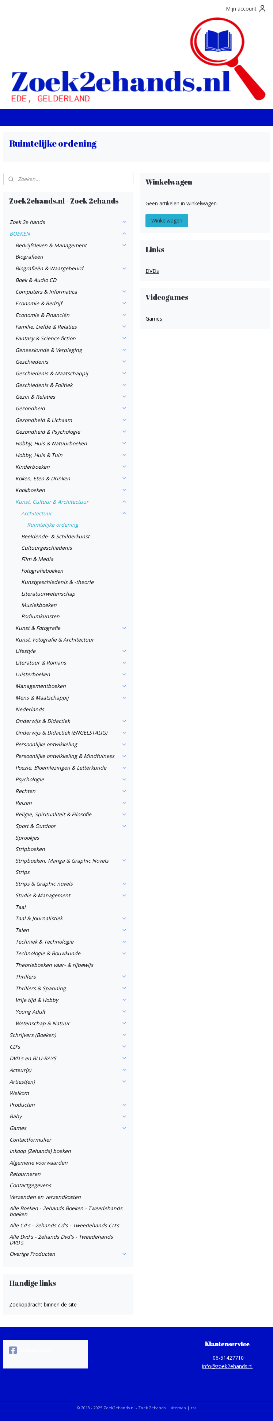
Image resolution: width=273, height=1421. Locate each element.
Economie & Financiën (71, 314)
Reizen (71, 802)
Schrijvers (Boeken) (68, 1034)
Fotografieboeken (42, 570)
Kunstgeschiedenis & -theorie (57, 581)
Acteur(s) (68, 1069)
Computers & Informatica (71, 291)
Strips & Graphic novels (71, 883)
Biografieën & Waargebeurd (71, 268)
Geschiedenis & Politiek (71, 385)
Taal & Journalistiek (71, 918)
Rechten (71, 790)
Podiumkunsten (40, 616)
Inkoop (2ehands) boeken (40, 1150)
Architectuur (74, 513)
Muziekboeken (39, 604)
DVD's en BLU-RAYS (68, 1058)
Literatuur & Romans (71, 662)
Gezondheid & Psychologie (71, 431)
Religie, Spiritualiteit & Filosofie (71, 814)
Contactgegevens (30, 1185)
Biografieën (29, 256)
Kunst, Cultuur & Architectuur (71, 501)
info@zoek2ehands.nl (227, 1366)
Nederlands (29, 709)
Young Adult (71, 1011)
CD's (68, 1046)
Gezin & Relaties (71, 396)
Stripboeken (30, 848)
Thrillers (71, 976)
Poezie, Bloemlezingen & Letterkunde (71, 767)
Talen (71, 929)
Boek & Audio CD (35, 279)
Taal (20, 906)
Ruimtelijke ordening (52, 524)
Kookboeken (71, 490)
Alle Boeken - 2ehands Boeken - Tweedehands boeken (66, 1211)
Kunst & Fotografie (71, 627)
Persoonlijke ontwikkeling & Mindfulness (71, 755)
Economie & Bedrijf (71, 303)
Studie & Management (71, 895)
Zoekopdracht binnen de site (43, 1304)
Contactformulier (30, 1139)
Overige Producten (68, 1253)
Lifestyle (71, 650)
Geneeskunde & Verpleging (71, 349)
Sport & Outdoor (71, 825)
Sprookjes (27, 837)
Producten (68, 1104)
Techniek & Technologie (71, 941)
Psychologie (71, 779)
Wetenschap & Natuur (71, 1023)
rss (193, 1407)
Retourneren (25, 1173)
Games (68, 1127)
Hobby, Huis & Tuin (71, 455)
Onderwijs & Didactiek (71, 720)
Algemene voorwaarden (39, 1162)
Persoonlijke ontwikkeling (71, 744)
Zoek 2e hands (68, 221)
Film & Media (37, 558)
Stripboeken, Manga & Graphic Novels (71, 860)
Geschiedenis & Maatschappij (71, 373)
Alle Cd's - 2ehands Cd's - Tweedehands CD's (64, 1225)
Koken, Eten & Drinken (71, 478)
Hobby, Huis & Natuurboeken (71, 443)
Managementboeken (71, 685)
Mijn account (246, 8)
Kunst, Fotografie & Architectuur (54, 639)
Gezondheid (71, 408)
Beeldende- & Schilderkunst (55, 536)
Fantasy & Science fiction (71, 338)
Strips (22, 871)
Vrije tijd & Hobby (71, 999)
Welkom (19, 1092)
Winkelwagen (166, 220)
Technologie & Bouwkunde (71, 953)
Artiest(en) (68, 1081)
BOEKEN (68, 233)
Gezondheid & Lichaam (71, 420)
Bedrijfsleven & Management (71, 245)
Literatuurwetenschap (48, 593)
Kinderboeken (71, 466)
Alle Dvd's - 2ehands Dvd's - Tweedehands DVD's (61, 1239)
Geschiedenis (71, 361)
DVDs (152, 270)
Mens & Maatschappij (71, 697)
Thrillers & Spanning (71, 988)
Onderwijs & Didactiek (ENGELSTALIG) (71, 732)
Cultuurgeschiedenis (46, 547)
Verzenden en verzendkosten (45, 1196)
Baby (68, 1116)
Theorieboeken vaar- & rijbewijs (54, 964)
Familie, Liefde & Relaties (71, 326)
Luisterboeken (71, 674)
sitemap (178, 1407)
